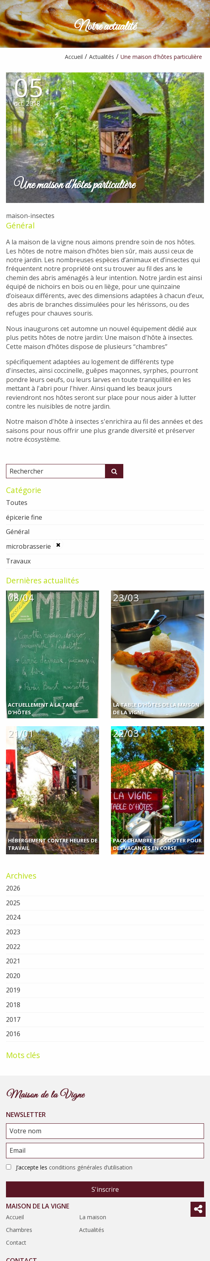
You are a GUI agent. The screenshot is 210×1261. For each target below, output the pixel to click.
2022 (13, 946)
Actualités (91, 1230)
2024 (13, 917)
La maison (92, 1217)
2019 (13, 990)
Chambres (19, 1230)
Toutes (16, 502)
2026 (13, 888)
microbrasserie (28, 546)
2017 (13, 1019)
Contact (16, 1242)
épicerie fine (24, 517)
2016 (13, 1033)
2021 (13, 961)
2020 (13, 975)
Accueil (15, 1217)
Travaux (18, 561)
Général (20, 225)
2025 (13, 902)
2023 (13, 932)
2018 (13, 1004)
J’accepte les (74, 1167)
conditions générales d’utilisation (90, 1167)
